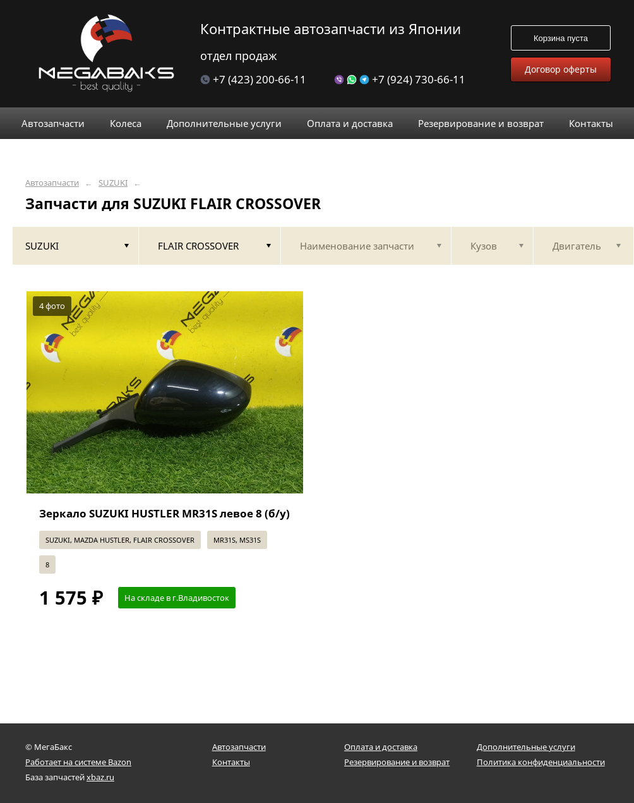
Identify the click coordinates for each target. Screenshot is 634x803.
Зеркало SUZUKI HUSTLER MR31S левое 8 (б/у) (164, 513)
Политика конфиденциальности (541, 762)
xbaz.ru (100, 777)
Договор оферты (561, 69)
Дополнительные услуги (526, 746)
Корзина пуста (561, 38)
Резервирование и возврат (397, 762)
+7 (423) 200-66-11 (253, 79)
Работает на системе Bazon (78, 762)
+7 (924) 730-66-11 (399, 79)
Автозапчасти (52, 183)
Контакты (231, 762)
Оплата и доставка (380, 746)
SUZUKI (113, 183)
